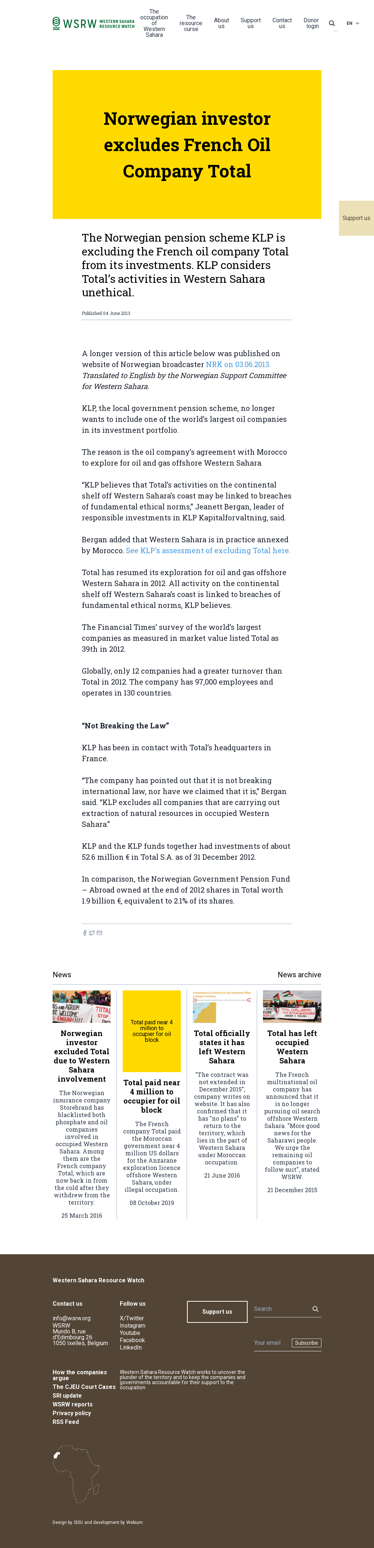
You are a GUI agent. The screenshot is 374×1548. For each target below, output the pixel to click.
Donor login (311, 23)
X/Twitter (132, 1318)
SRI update (67, 1395)
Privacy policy (72, 1413)
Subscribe (306, 1343)
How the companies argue (80, 1375)
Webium (134, 1522)
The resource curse (191, 23)
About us (221, 23)
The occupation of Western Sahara (154, 23)
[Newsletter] (270, 1343)
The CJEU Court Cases (84, 1386)
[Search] (279, 1309)
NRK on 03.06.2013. (238, 364)
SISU (78, 1522)
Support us (356, 218)
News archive (299, 974)
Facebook (132, 1340)
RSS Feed (66, 1421)
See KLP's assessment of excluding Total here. (208, 550)
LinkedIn (131, 1347)
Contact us (282, 23)
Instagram (132, 1325)
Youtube (130, 1332)
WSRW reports (73, 1404)
